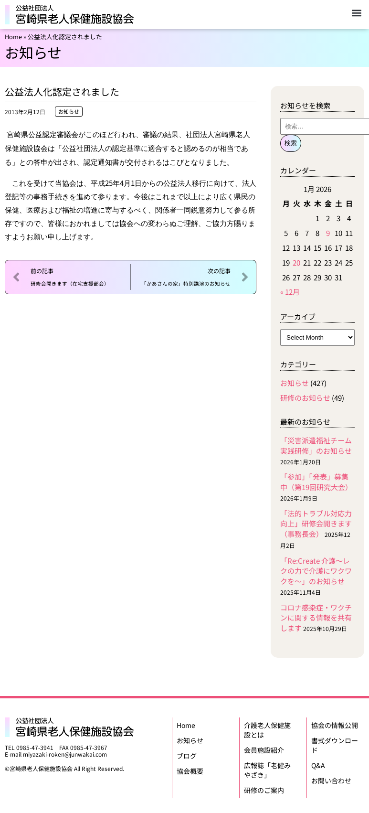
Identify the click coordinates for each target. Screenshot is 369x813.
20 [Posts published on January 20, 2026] (296, 262)
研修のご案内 (264, 787)
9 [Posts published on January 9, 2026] (328, 233)
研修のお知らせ (305, 398)
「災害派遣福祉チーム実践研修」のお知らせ (316, 445)
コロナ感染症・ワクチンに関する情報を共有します (316, 617)
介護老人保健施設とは (267, 729)
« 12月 (290, 292)
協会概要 (190, 767)
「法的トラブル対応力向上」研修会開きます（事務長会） (316, 523)
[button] (356, 13)
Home (13, 36)
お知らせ (68, 111)
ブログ (187, 753)
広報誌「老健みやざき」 (267, 767)
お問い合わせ (331, 777)
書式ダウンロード (334, 743)
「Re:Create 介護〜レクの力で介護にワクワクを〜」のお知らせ (316, 571)
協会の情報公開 (334, 724)
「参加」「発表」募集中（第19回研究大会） (316, 481)
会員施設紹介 (264, 748)
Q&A (318, 763)
